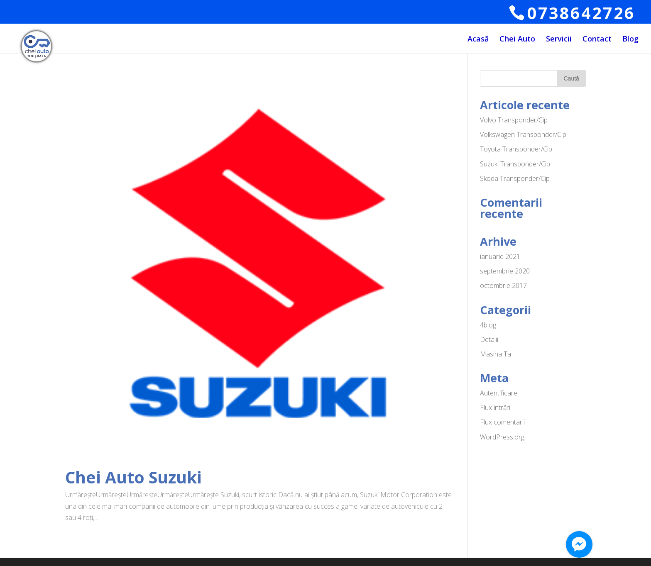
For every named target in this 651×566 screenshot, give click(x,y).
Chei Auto (517, 40)
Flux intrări (495, 407)
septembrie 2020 (505, 271)
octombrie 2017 (503, 285)
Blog (630, 40)
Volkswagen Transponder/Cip (523, 134)
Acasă (478, 40)
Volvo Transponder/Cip (514, 119)
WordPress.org (502, 437)
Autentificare (498, 393)
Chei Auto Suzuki (133, 477)
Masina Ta (495, 354)
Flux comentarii (502, 422)
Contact (597, 40)
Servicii (559, 40)
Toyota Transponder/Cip (516, 149)
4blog (488, 324)
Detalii (489, 339)
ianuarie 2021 (500, 256)
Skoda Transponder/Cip (515, 178)
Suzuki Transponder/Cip (515, 163)
